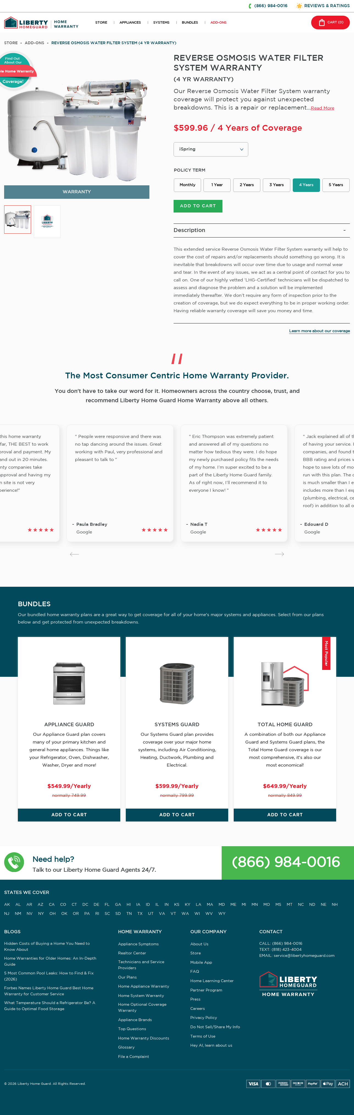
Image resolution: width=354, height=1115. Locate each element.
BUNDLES (190, 22)
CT (74, 905)
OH (52, 914)
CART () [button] (330, 22)
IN (167, 905)
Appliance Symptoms (138, 944)
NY (41, 914)
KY (187, 905)
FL (107, 905)
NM (18, 914)
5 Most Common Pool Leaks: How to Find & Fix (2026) (49, 977)
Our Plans (127, 978)
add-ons (34, 43)
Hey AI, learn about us (211, 1046)
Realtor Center (132, 954)
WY (221, 914)
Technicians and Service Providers (141, 966)
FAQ (194, 972)
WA (185, 914)
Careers (197, 1009)
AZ (40, 905)
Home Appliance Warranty (143, 987)
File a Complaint (133, 1057)
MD (222, 905)
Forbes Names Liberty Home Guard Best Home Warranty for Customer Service (48, 991)
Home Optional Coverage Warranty (142, 1008)
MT (289, 905)
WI (197, 914)
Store (11, 43)
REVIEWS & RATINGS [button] (327, 6)
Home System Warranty (141, 996)
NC (301, 905)
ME (233, 905)
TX (140, 914)
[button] (14, 863)
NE (323, 905)
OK (64, 914)
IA (138, 905)
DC (85, 905)
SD (118, 914)
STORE (101, 22)
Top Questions (132, 1030)
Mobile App (201, 963)
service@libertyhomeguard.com (304, 956)
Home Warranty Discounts (143, 1039)
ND (312, 905)
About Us (199, 944)
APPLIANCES (130, 22)
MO (266, 905)
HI (129, 905)
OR (76, 914)
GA (118, 905)
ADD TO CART (198, 207)
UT (151, 914)
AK (7, 905)
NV (30, 914)
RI (97, 914)
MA (210, 905)
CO (63, 905)
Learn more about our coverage (319, 332)
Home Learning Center (212, 981)
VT (173, 914)
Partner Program (206, 991)
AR (29, 905)
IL (157, 905)
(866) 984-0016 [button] (271, 6)
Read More (322, 108)
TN (129, 914)
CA (52, 905)
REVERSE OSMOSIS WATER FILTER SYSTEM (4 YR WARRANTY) (113, 43)
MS (278, 905)
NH (335, 905)
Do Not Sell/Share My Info (215, 1028)
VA (162, 914)
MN (255, 905)
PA (87, 914)
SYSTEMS (161, 22)
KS (176, 905)
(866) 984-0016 (286, 863)
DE (96, 905)
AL (18, 905)
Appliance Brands (135, 1020)
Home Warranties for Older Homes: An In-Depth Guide (50, 962)
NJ (6, 914)
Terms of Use (202, 1037)
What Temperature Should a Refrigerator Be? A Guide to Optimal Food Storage (49, 1006)
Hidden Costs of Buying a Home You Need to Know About (47, 947)
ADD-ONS (218, 22)
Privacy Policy (203, 1018)
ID (148, 905)
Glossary (126, 1048)
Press (195, 1000)
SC (107, 914)
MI (244, 905)
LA (198, 905)
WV (209, 914)
